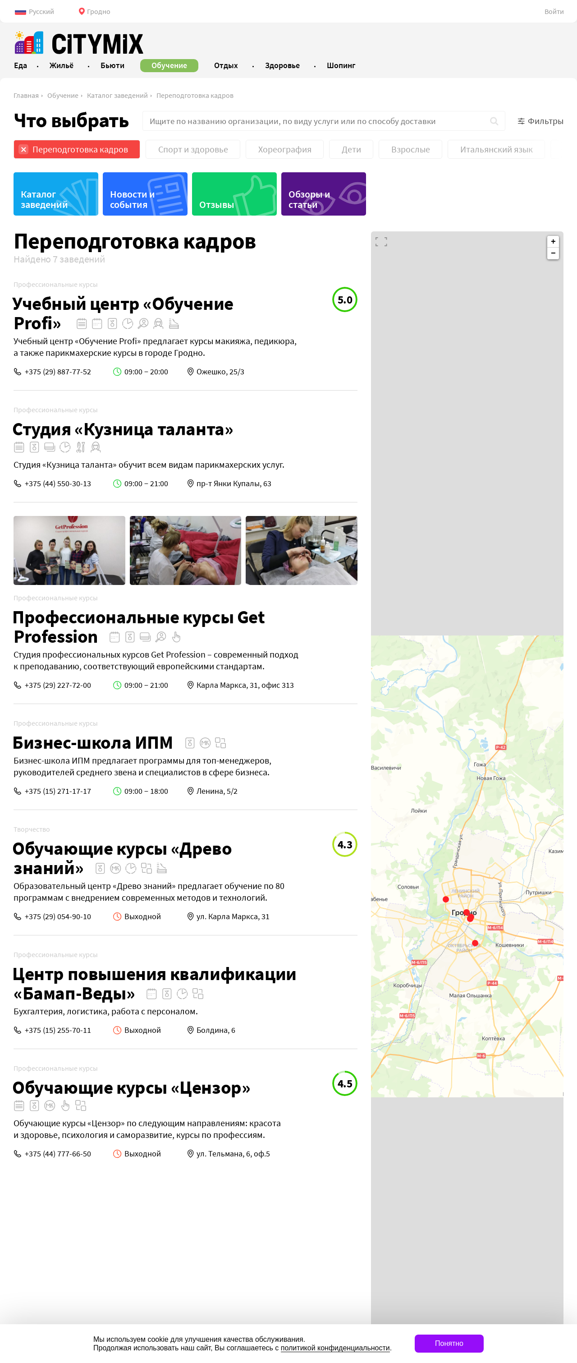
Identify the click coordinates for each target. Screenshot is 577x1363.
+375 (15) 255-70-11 (58, 1030)
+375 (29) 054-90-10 (58, 916)
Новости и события (132, 199)
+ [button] (553, 241)
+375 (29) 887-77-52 (58, 371)
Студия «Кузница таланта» (122, 428)
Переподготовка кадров (195, 95)
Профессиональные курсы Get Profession (138, 626)
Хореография (284, 149)
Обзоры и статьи (309, 199)
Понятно (449, 1343)
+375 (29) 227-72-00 (58, 685)
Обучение (62, 95)
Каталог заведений (117, 95)
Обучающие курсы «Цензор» (131, 1087)
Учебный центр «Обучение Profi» (123, 313)
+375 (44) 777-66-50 (58, 1153)
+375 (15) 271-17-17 (58, 791)
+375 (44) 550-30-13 (58, 483)
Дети (351, 149)
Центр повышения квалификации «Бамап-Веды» (154, 983)
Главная (26, 95)
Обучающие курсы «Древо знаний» (122, 858)
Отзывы (216, 204)
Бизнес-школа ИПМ (92, 742)
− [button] (553, 253)
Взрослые (410, 149)
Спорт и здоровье (193, 149)
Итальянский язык (496, 149)
